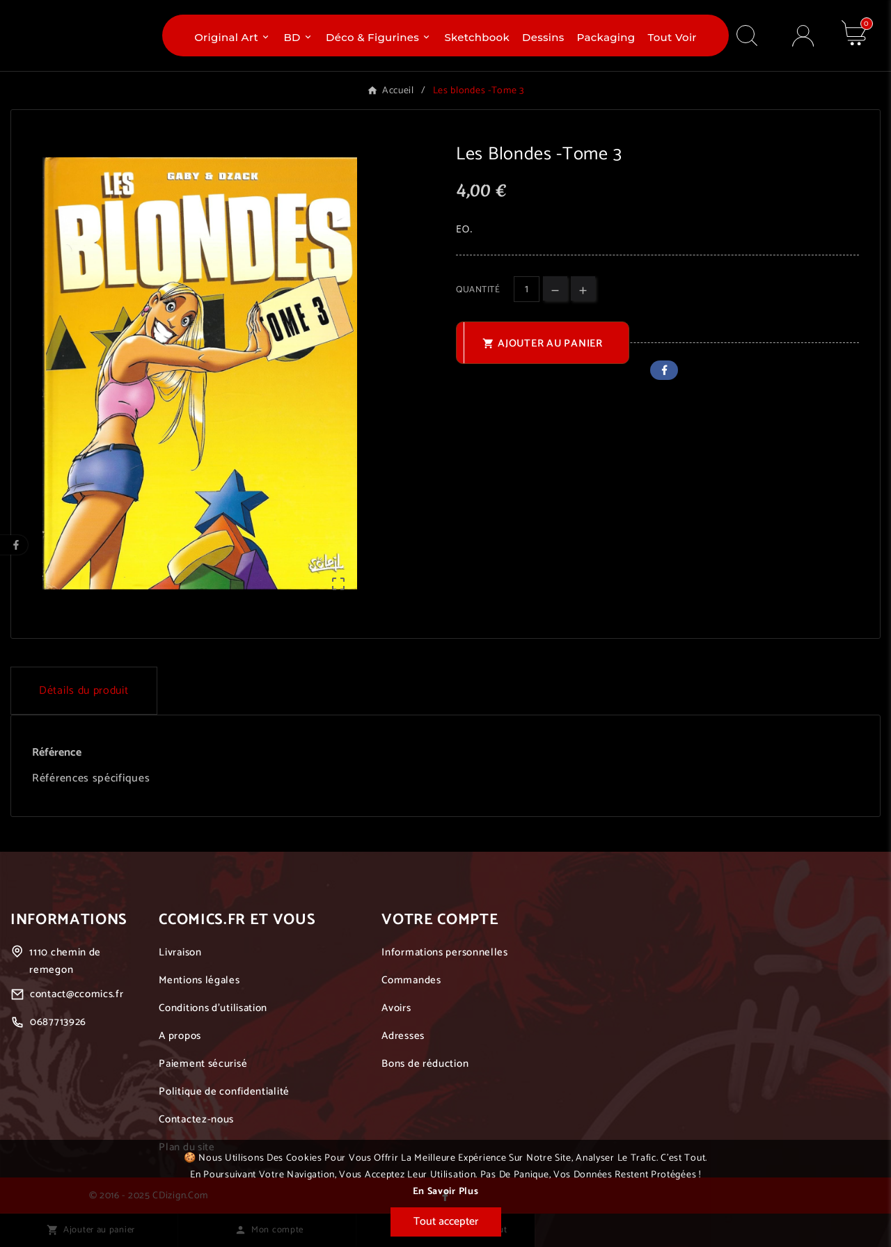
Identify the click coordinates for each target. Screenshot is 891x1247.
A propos (180, 1036)
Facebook (664, 370)
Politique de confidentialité (224, 1091)
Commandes (411, 980)
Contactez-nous (196, 1119)
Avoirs (396, 1008)
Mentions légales (199, 980)
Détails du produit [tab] (84, 690)
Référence (56, 752)
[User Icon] (803, 36)
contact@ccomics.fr (77, 994)
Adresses (403, 1036)
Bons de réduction (424, 1063)
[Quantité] (526, 289)
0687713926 (58, 1022)
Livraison (180, 952)
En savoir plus (446, 1192)
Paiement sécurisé (203, 1063)
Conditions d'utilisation (213, 1008)
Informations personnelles (444, 952)
